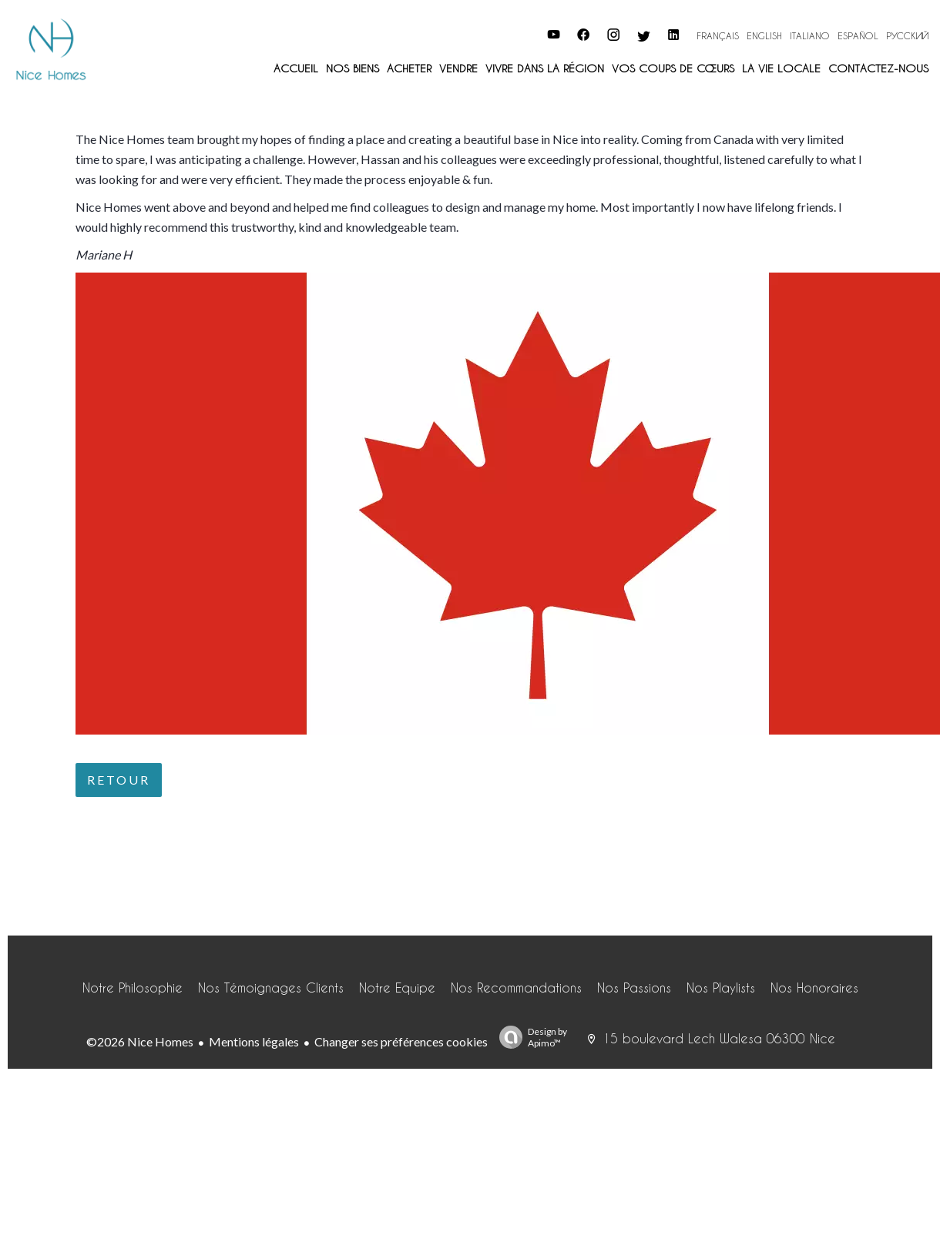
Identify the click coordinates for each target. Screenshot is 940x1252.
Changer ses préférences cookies (401, 1041)
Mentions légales (254, 1041)
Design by (529, 1037)
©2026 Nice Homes (139, 1041)
